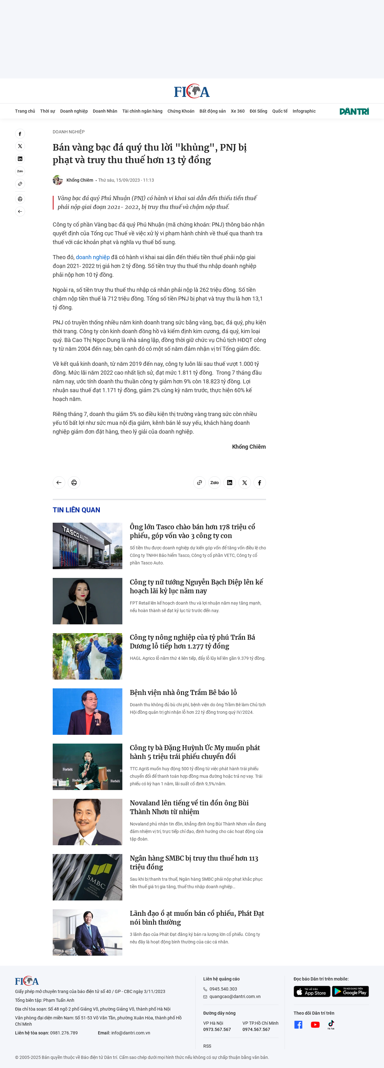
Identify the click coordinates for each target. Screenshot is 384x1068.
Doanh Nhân (105, 111)
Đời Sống (258, 111)
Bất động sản (213, 111)
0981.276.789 (64, 1032)
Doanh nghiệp (74, 111)
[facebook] (20, 134)
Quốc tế (280, 111)
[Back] (20, 211)
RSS (207, 1046)
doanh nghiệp (93, 257)
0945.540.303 (223, 988)
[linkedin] (20, 159)
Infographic (304, 111)
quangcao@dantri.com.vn (235, 996)
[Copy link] (20, 184)
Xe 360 (238, 111)
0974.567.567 (256, 1029)
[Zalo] (20, 171)
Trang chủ (25, 111)
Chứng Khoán (181, 111)
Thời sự (47, 111)
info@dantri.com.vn (130, 1032)
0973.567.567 (217, 1029)
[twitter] (20, 146)
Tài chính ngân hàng (142, 111)
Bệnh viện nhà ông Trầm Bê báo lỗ (183, 693)
